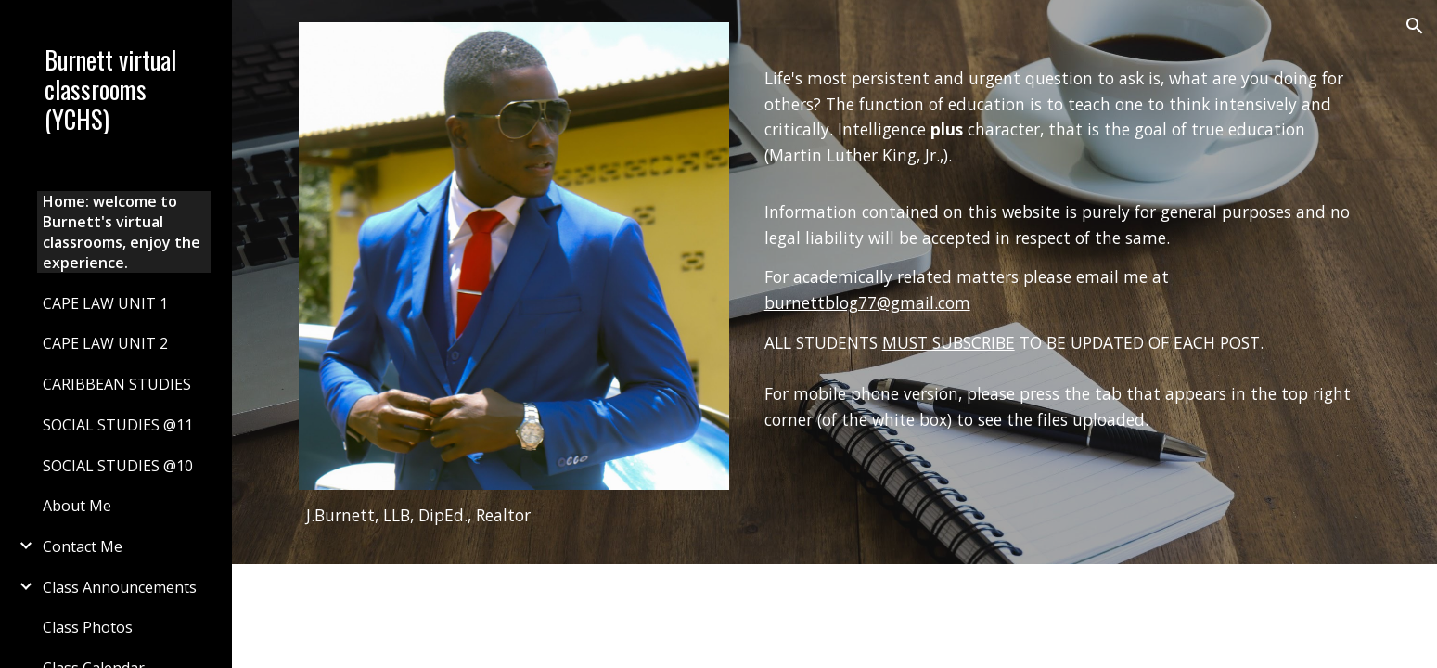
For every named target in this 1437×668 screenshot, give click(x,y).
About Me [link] (77, 505)
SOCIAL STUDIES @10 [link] (118, 466)
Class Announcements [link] (120, 587)
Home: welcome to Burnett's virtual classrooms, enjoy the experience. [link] (121, 232)
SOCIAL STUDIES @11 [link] (118, 425)
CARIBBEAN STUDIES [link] (117, 384)
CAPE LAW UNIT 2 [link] (105, 343)
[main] (514, 516)
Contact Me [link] (82, 546)
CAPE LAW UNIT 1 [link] (105, 303)
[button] (1414, 26)
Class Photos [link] (88, 627)
